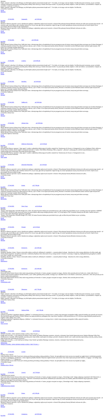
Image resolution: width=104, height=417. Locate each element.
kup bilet (3, 20)
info (2, 353)
